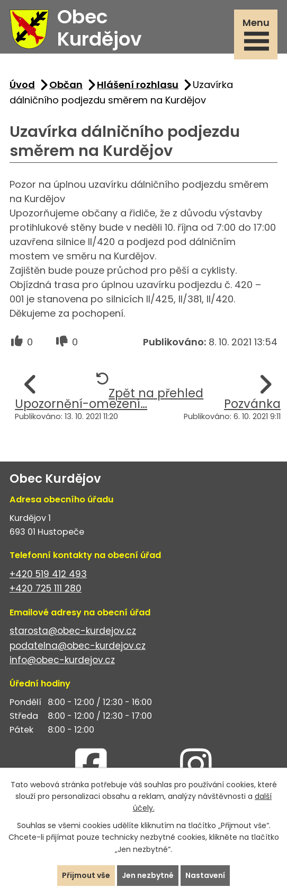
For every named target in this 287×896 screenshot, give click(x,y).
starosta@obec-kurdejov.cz (73, 630)
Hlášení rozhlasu (137, 84)
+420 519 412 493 (48, 574)
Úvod (22, 84)
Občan (66, 84)
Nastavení (205, 875)
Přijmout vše (86, 875)
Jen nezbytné (148, 875)
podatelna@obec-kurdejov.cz (78, 645)
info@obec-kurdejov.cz (62, 660)
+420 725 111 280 (46, 588)
